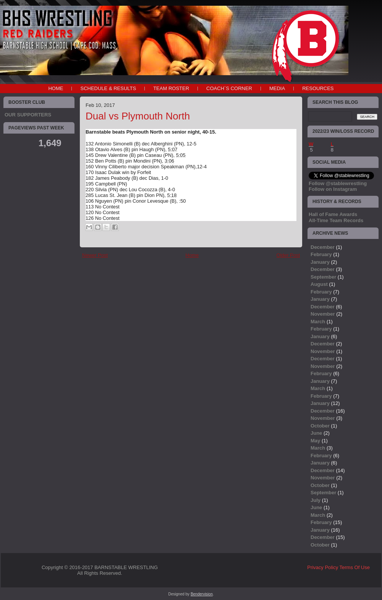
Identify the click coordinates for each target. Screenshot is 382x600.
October (320, 426)
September (323, 277)
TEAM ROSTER (171, 88)
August (319, 284)
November (323, 314)
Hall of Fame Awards (333, 214)
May (315, 441)
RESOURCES (317, 88)
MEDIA (277, 88)
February (321, 254)
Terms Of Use (355, 567)
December (323, 247)
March (318, 321)
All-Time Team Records (336, 220)
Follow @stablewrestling (338, 183)
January (320, 262)
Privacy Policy (322, 567)
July (315, 500)
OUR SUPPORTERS (28, 115)
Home (55, 88)
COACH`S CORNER (229, 88)
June (316, 433)
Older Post (288, 255)
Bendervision (202, 594)
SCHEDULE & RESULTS (108, 88)
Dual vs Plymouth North (138, 116)
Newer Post (95, 255)
